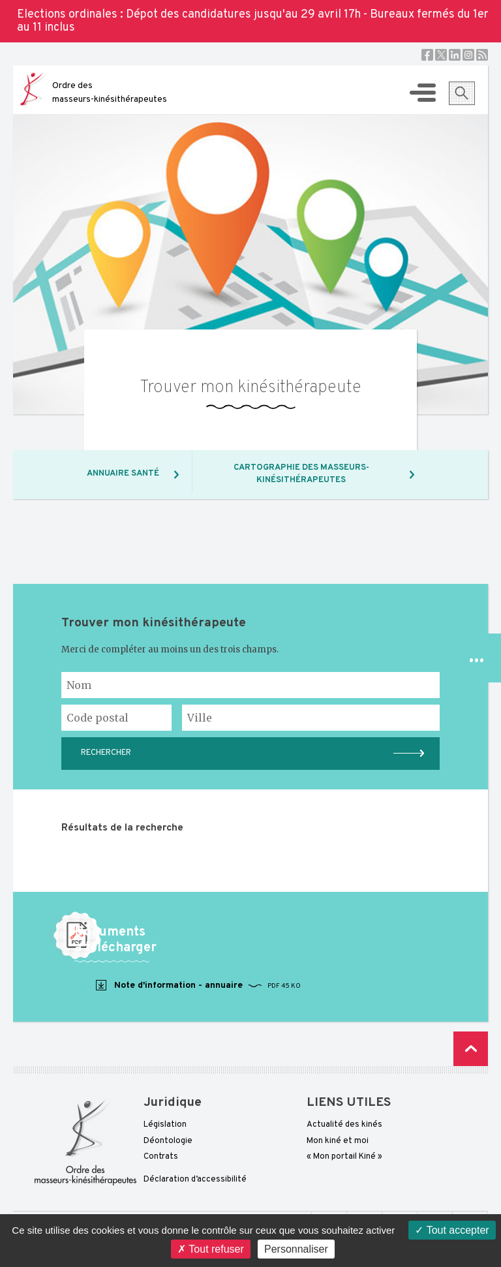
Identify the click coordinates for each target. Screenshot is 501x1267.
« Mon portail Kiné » (344, 1157)
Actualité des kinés (344, 1125)
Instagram (468, 55)
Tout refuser (210, 1249)
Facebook (427, 55)
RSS (482, 55)
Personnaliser (296, 1249)
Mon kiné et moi (338, 1141)
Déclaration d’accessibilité (195, 1179)
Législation (165, 1125)
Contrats (161, 1157)
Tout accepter (452, 1230)
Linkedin (455, 55)
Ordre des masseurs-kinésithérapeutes (109, 92)
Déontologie (168, 1141)
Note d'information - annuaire (197, 985)
